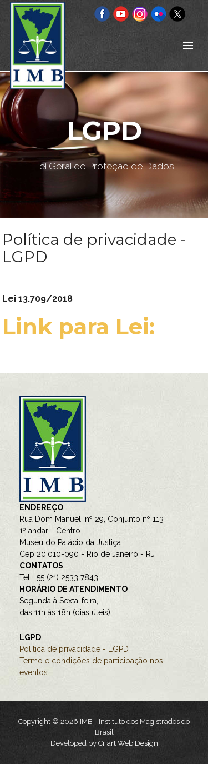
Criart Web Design (128, 743)
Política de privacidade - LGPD (74, 649)
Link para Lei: (81, 326)
